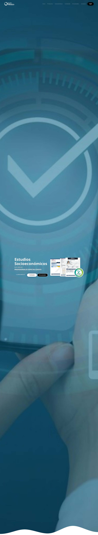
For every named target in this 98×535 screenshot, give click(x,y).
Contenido (67, 4)
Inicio (44, 4)
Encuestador (75, 4)
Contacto (83, 4)
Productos (50, 4)
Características (59, 4)
